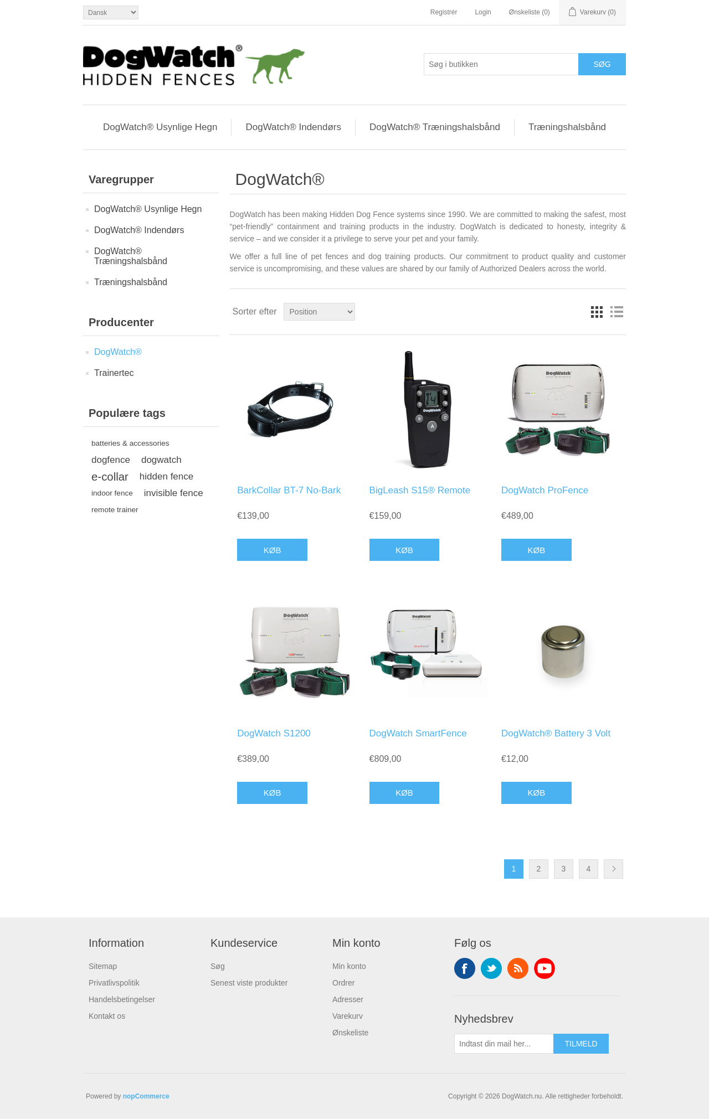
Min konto (349, 966)
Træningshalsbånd (567, 127)
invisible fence (173, 493)
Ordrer (343, 982)
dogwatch (161, 460)
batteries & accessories (130, 443)
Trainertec (113, 373)
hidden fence (166, 476)
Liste (616, 312)
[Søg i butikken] (501, 64)
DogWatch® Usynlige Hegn (160, 127)
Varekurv (347, 1016)
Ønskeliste (350, 1032)
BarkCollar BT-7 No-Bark (289, 490)
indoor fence (112, 493)
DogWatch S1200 (274, 733)
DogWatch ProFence (544, 490)
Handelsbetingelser (122, 999)
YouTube (544, 968)
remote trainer (114, 510)
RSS (517, 968)
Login (483, 12)
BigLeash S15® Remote (420, 490)
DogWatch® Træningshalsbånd (434, 127)
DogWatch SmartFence (418, 733)
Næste (613, 869)
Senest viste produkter (248, 982)
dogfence (110, 460)
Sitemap (103, 966)
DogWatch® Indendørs (293, 127)
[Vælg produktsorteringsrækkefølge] (319, 312)
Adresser (347, 999)
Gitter (596, 312)
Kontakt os (107, 1016)
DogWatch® (118, 352)
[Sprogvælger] (110, 12)
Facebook (464, 968)
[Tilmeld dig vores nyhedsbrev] (504, 1044)
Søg (217, 966)
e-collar (110, 477)
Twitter (491, 968)
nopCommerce (146, 1096)
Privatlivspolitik (114, 982)
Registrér (444, 12)
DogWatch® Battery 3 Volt (555, 733)
